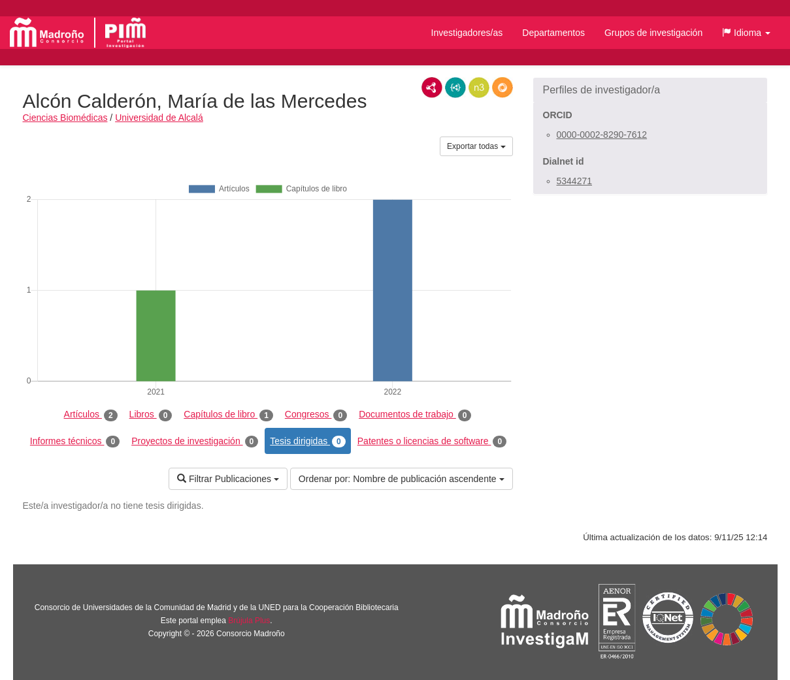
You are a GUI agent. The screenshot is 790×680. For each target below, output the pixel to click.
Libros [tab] (151, 415)
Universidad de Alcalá (159, 117)
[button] (746, 32)
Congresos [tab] (316, 415)
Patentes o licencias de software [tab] (431, 441)
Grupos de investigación (653, 32)
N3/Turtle (479, 87)
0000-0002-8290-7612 (602, 134)
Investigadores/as (467, 32)
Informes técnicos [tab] (75, 441)
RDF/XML (431, 87)
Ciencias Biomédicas (65, 117)
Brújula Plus (249, 620)
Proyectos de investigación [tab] (194, 441)
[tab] (650, 90)
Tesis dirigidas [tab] (308, 441)
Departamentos (553, 32)
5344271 (575, 181)
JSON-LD (455, 87)
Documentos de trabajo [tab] (415, 415)
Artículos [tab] (91, 415)
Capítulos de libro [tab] (228, 415)
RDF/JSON (502, 87)
